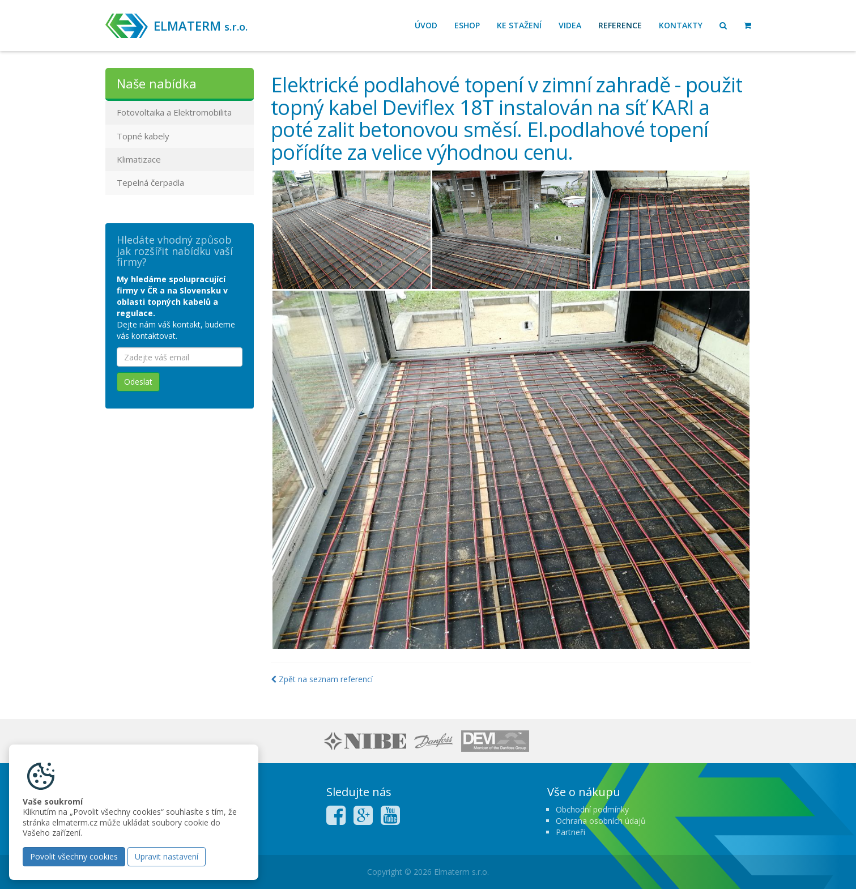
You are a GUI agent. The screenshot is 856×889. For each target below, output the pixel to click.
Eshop (467, 25)
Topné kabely (143, 136)
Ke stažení (519, 25)
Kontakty (680, 25)
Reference (620, 25)
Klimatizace (139, 159)
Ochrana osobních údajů (601, 820)
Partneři (570, 832)
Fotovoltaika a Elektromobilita (174, 112)
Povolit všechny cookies (74, 856)
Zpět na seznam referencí (322, 679)
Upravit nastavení (166, 856)
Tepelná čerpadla (150, 182)
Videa (570, 25)
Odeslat (138, 381)
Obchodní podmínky (592, 809)
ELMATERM (201, 25)
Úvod (426, 25)
